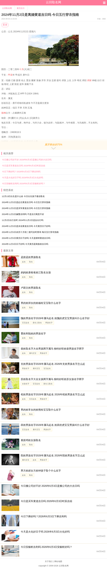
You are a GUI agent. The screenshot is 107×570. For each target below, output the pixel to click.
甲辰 (10, 75)
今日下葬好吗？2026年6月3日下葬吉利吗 (21, 171)
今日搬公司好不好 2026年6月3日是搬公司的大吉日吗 (26, 159)
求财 (89, 80)
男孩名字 (49, 323)
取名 (31, 262)
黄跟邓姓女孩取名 (31, 440)
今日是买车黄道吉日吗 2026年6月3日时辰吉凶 (23, 165)
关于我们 (49, 561)
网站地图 (58, 561)
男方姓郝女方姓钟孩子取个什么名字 (41, 470)
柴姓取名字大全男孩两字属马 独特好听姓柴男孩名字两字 (52, 348)
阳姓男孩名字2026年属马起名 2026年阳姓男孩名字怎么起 (53, 455)
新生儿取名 (37, 323)
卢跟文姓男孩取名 (31, 287)
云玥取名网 (7, 8)
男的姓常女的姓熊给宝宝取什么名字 (41, 409)
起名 (24, 262)
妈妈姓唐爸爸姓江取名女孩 (36, 272)
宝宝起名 (25, 323)
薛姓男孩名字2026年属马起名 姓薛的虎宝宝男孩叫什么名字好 (55, 425)
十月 (21, 69)
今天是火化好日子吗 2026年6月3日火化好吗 (22, 177)
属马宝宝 (32, 353)
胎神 (3, 113)
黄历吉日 (21, 8)
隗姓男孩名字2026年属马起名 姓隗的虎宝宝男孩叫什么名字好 (55, 318)
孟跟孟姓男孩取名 (31, 257)
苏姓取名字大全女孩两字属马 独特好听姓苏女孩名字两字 (52, 379)
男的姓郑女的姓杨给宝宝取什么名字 (41, 303)
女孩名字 (25, 384)
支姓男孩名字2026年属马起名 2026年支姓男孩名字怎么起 (53, 364)
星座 (5, 24)
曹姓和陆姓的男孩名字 (33, 333)
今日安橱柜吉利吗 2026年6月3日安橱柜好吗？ (23, 183)
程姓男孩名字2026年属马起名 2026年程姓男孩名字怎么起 (53, 394)
